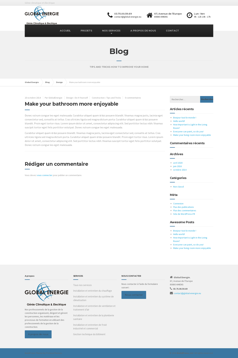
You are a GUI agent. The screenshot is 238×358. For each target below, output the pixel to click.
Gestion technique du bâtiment (89, 334)
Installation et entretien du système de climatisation (93, 298)
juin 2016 (177, 166)
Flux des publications (183, 206)
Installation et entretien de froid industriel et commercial (90, 326)
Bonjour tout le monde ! (184, 117)
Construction (98, 97)
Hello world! (179, 121)
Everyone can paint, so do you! (188, 131)
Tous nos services (82, 285)
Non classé (178, 186)
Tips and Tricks (113, 97)
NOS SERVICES (111, 30)
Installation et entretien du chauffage (92, 290)
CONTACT (172, 30)
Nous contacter (134, 294)
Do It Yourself (81, 97)
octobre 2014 (179, 169)
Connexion (178, 203)
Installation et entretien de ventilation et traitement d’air (94, 307)
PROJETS (86, 30)
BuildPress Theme (34, 353)
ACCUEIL (65, 30)
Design (69, 97)
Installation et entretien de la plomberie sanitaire (93, 317)
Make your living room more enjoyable (192, 134)
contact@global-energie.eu (187, 293)
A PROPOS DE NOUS (143, 30)
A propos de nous (38, 334)
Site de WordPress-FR (184, 213)
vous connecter (44, 175)
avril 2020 (177, 162)
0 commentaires (133, 97)
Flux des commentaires (184, 210)
